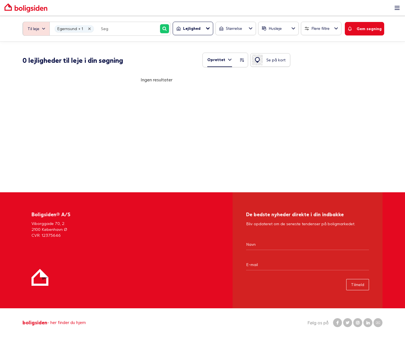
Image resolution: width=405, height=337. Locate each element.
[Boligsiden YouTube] (378, 322)
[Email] (307, 264)
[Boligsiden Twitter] (347, 322)
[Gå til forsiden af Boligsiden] (196, 8)
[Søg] (164, 28)
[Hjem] (40, 277)
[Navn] (307, 244)
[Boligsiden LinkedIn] (367, 322)
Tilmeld (357, 284)
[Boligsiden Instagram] (357, 322)
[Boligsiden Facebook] (337, 322)
